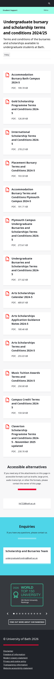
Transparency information (15, 664)
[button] (7, 613)
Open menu (4, 3)
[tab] (14, 613)
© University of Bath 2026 (21, 639)
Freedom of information (14, 654)
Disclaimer (8, 651)
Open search (49, 3)
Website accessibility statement (18, 668)
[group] (27, 595)
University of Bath (27, 3)
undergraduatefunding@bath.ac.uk (22, 558)
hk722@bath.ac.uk (27, 503)
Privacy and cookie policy (14, 661)
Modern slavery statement (15, 658)
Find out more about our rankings (27, 622)
